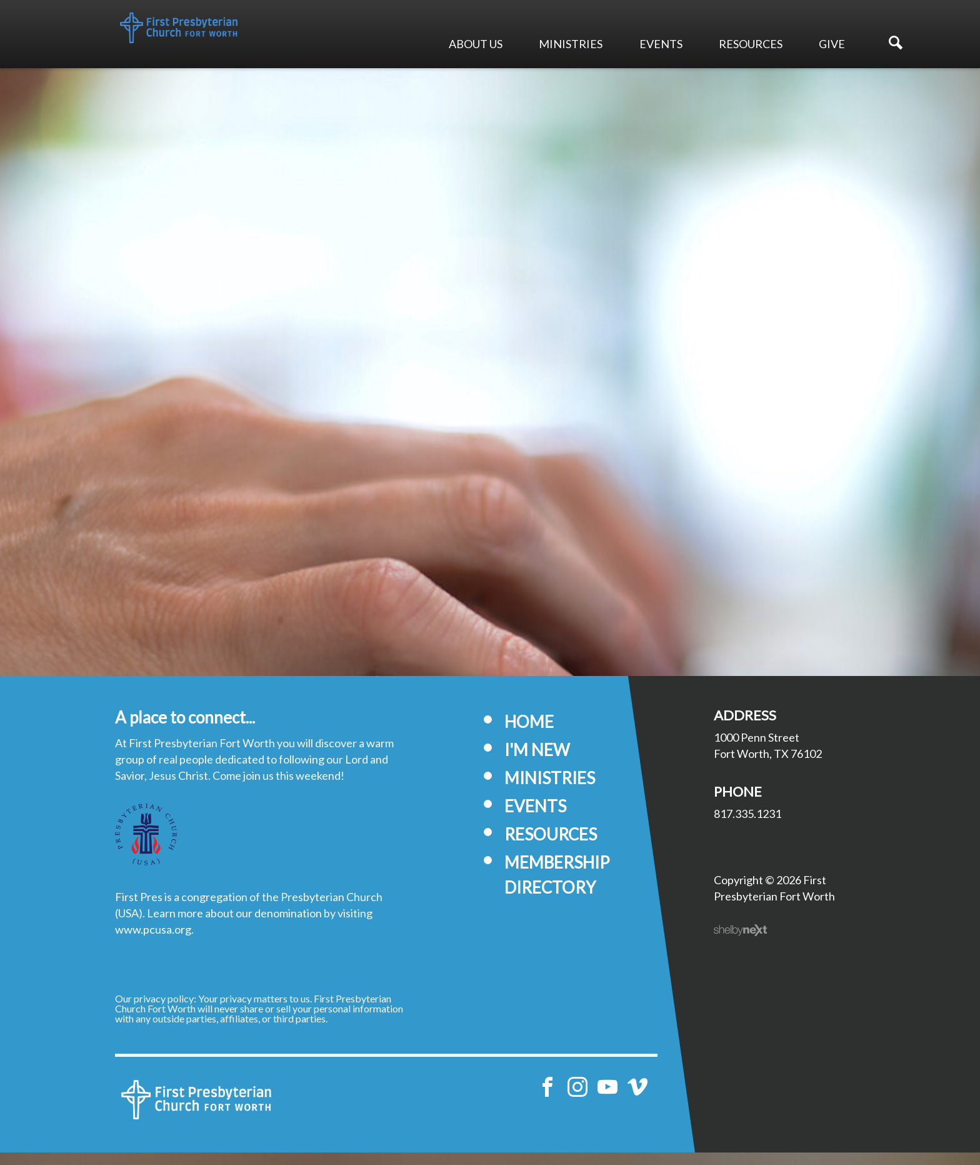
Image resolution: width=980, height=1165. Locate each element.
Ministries (570, 44)
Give (832, 44)
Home (529, 734)
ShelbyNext (740, 943)
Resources (750, 44)
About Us (475, 44)
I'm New (537, 762)
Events (660, 44)
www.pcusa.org (153, 942)
